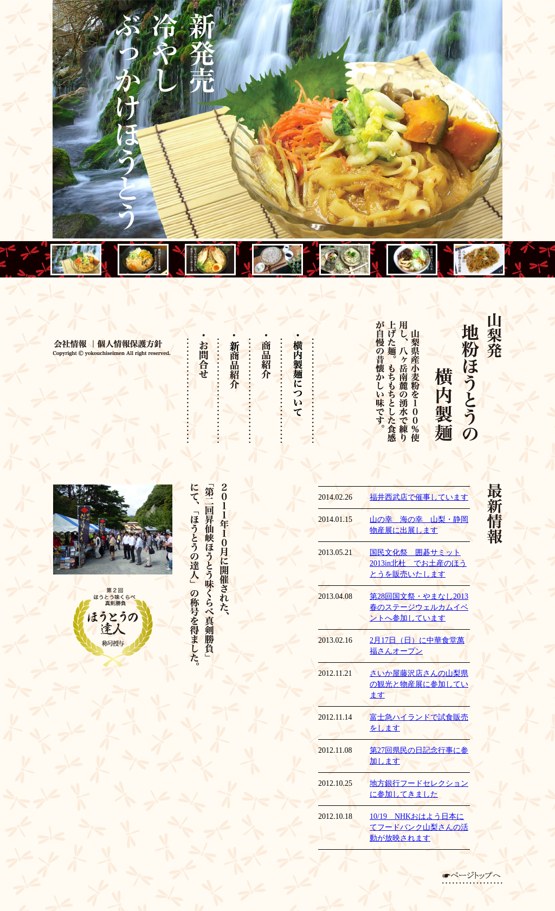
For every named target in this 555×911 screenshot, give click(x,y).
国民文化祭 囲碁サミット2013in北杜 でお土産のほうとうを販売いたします (418, 563)
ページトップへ (472, 877)
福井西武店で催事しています (419, 497)
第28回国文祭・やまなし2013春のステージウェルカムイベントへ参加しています (419, 607)
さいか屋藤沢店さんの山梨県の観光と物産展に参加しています (419, 684)
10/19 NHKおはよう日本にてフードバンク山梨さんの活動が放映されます (419, 827)
